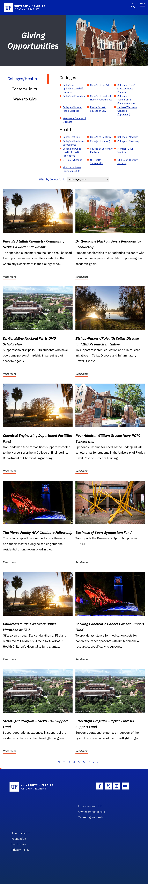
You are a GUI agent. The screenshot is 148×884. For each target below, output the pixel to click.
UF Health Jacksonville (96, 161)
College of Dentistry (100, 137)
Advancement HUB (90, 806)
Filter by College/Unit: (52, 179)
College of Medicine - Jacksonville (74, 143)
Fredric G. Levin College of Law (98, 109)
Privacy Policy (20, 850)
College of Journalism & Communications (126, 100)
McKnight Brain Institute (125, 150)
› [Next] (93, 762)
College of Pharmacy (128, 141)
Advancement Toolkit (91, 812)
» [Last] (97, 762)
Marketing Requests (91, 817)
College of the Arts (100, 85)
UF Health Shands (72, 159)
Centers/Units (24, 88)
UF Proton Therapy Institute (127, 161)
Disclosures (18, 844)
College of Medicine (127, 137)
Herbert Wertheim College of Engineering (127, 111)
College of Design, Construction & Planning (126, 88)
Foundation (18, 839)
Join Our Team (20, 833)
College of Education (74, 96)
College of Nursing (100, 141)
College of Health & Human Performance (101, 98)
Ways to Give (25, 99)
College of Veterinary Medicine (101, 150)
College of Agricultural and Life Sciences (73, 88)
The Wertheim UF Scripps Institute (72, 169)
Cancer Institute (71, 137)
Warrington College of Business (74, 120)
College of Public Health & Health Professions (72, 152)
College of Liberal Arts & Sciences (72, 109)
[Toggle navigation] (142, 5)
